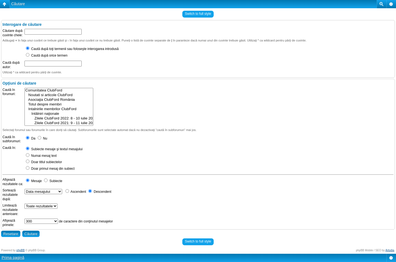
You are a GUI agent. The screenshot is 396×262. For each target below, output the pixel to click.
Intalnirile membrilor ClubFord (59, 109)
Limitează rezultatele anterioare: (10, 210)
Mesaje (34, 181)
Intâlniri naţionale (59, 114)
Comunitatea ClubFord (59, 90)
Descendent (99, 192)
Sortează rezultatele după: (10, 194)
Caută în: (9, 148)
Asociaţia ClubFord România (59, 99)
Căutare (18, 4)
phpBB (20, 250)
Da (30, 138)
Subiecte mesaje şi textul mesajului (54, 149)
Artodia (390, 250)
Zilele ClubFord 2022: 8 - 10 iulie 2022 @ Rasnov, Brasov (59, 118)
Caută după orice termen (46, 55)
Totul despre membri (59, 104)
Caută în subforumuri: (11, 139)
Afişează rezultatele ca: (12, 182)
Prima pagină (13, 257)
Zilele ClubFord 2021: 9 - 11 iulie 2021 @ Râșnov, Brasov (59, 123)
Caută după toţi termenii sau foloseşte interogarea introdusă (72, 49)
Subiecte (53, 181)
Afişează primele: (8, 223)
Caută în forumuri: (8, 92)
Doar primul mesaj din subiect (50, 169)
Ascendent (75, 192)
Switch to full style (198, 14)
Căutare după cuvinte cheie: (12, 33)
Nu (42, 138)
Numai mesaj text (41, 156)
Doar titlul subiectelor (44, 162)
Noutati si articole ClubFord (59, 95)
